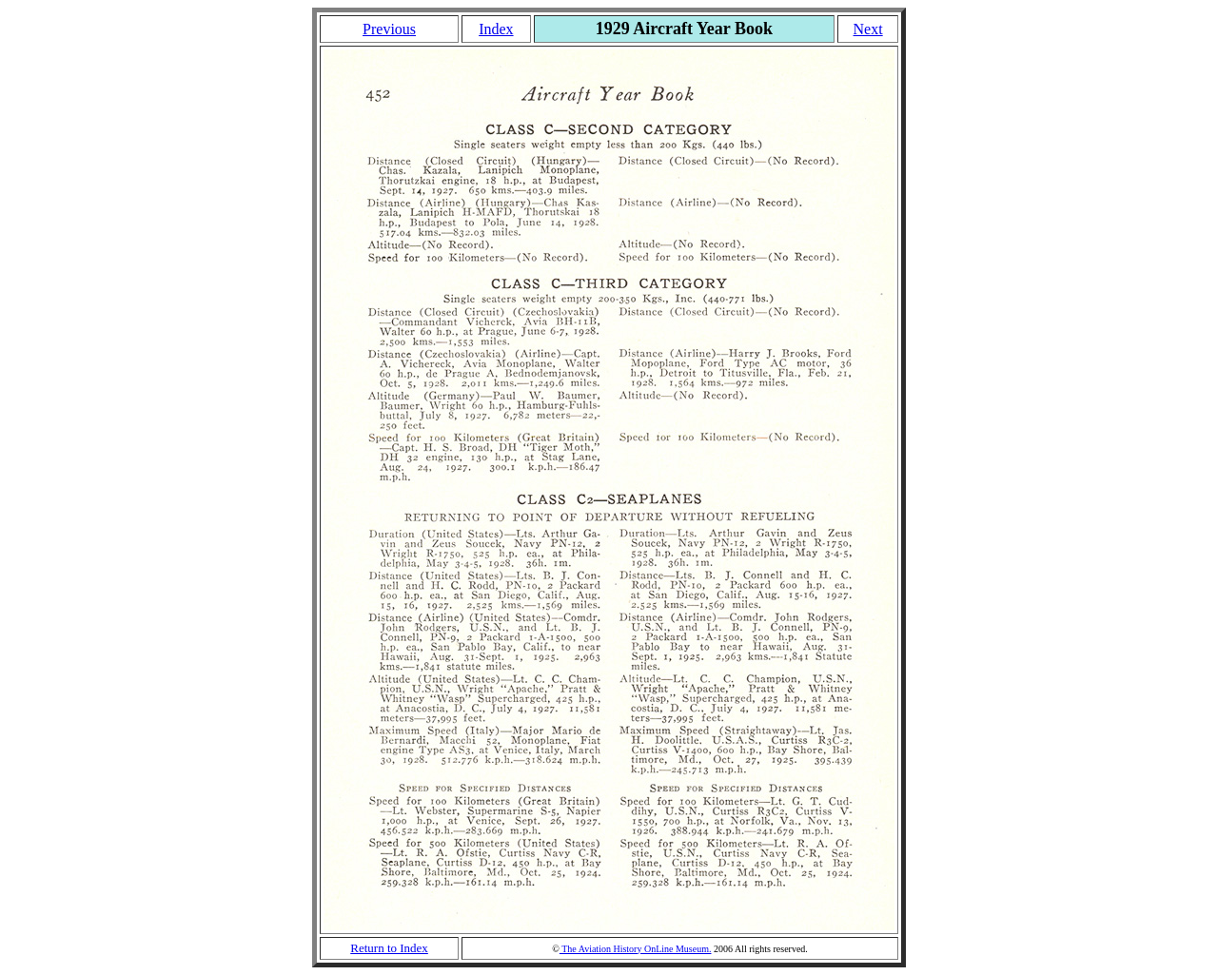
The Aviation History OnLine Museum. (636, 949)
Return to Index (389, 948)
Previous (389, 29)
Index (496, 29)
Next (868, 29)
